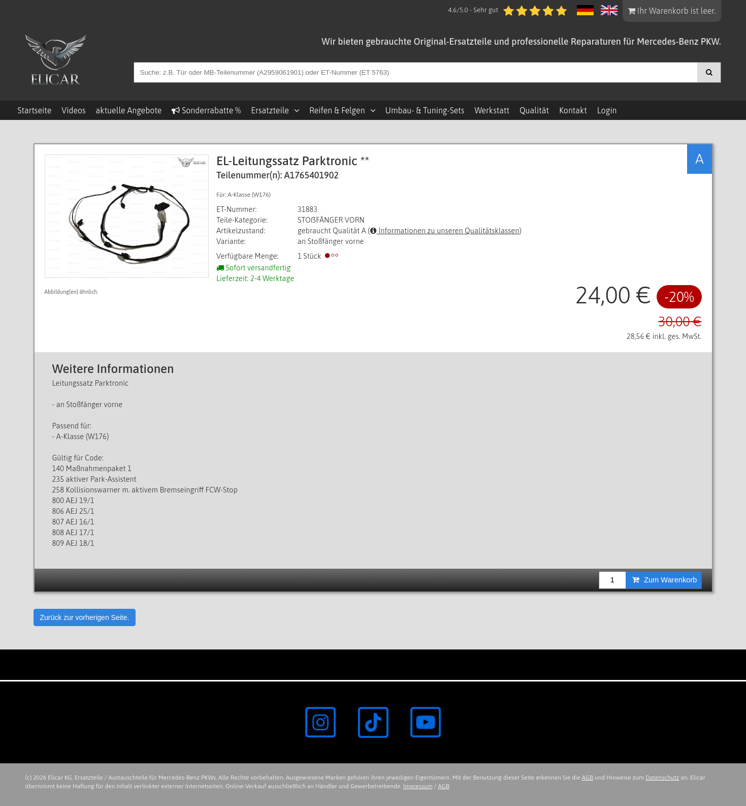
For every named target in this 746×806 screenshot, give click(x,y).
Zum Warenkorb (664, 580)
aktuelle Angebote (129, 110)
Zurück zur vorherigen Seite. (84, 617)
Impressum (418, 786)
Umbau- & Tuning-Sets (425, 110)
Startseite (35, 110)
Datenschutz (662, 777)
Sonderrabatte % (206, 110)
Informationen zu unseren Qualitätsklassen (445, 230)
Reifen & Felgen (337, 110)
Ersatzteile (270, 110)
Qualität (534, 110)
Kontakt (573, 110)
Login (607, 110)
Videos (73, 110)
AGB (588, 777)
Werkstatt (491, 110)
